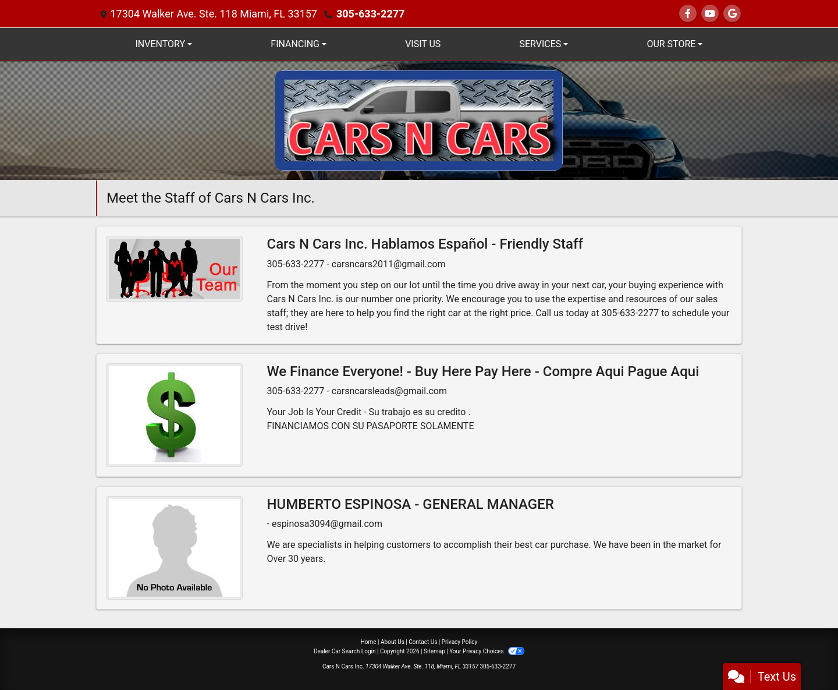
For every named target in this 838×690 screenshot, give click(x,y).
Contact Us (423, 642)
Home (369, 642)
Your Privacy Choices (486, 651)
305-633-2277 (370, 14)
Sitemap (434, 651)
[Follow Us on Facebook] (688, 14)
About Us (392, 642)
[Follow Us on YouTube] (710, 14)
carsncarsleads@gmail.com (389, 391)
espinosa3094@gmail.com (327, 523)
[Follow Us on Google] (732, 14)
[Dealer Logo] (419, 119)
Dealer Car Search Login (345, 651)
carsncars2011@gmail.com (389, 264)
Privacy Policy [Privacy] (460, 642)
